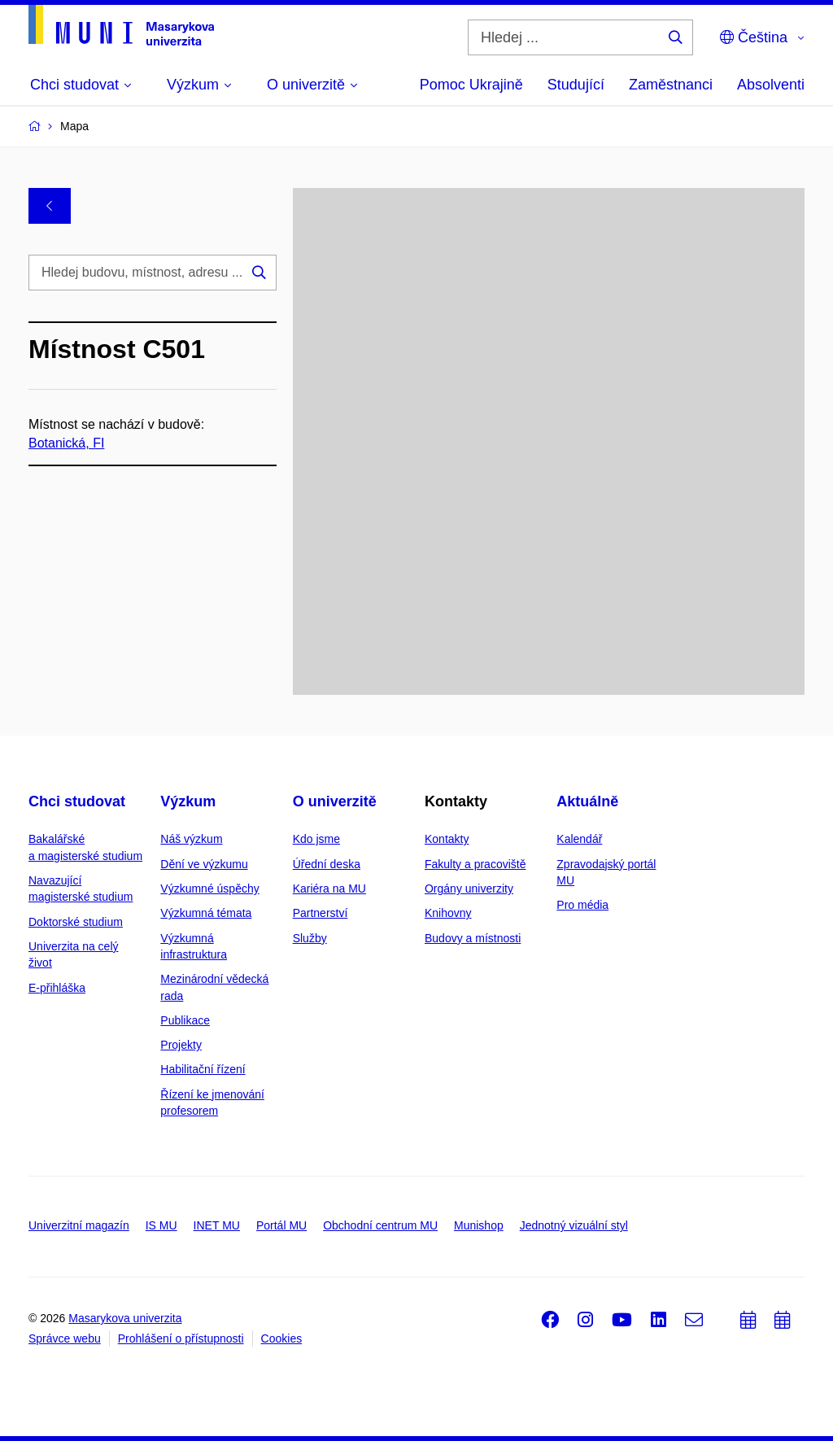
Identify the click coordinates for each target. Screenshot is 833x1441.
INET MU (217, 1225)
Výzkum (188, 801)
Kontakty (447, 838)
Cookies (282, 1338)
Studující (575, 84)
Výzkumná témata (205, 912)
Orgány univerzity (469, 888)
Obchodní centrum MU (380, 1225)
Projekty (181, 1044)
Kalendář (579, 838)
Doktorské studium (75, 921)
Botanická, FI (66, 443)
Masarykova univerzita (124, 1318)
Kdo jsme (316, 838)
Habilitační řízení (202, 1069)
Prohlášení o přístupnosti (181, 1338)
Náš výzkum (191, 838)
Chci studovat (76, 801)
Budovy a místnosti (473, 938)
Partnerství (320, 912)
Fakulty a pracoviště (475, 864)
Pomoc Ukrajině (471, 84)
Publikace (185, 1020)
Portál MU (281, 1225)
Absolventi (771, 84)
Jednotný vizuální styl (574, 1225)
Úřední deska (326, 864)
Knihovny (448, 912)
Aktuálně (587, 801)
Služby (310, 938)
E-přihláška (56, 987)
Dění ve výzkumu (203, 864)
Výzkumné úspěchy (209, 888)
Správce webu (64, 1338)
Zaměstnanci (671, 84)
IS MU (161, 1225)
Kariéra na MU (329, 888)
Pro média (582, 904)
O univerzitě (335, 801)
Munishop (479, 1225)
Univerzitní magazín (78, 1225)
